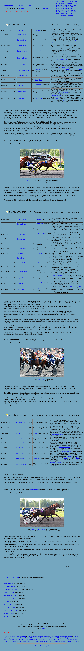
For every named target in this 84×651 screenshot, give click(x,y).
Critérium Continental (67, 639)
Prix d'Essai (42, 639)
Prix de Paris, (55, 636)
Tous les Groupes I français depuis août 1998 (17, 5)
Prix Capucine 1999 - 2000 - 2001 (67, 1)
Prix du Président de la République (14, 639)
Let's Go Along (41, 233)
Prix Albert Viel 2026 (66, 15)
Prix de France (32, 636)
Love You (38, 45)
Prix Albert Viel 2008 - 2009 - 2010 (66, 7)
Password (39, 253)
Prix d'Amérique (21, 636)
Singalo (39, 219)
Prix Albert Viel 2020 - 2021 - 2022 (66, 12)
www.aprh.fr (44, 8)
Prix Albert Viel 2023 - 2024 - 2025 (66, 14)
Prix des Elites (48, 641)
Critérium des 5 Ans (53, 639)
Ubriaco (37, 30)
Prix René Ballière (31, 639)
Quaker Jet (36, 433)
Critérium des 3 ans (60, 641)
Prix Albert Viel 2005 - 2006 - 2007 (66, 5)
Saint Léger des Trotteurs (69, 638)
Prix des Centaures (43, 636)
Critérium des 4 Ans (54, 638)
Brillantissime (19, 458)
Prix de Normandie (15, 641)
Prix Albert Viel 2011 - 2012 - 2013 (66, 8)
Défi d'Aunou (40, 228)
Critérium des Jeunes (62, 59)
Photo (64, 38)
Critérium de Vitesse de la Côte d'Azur (22, 638)
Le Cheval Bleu (22, 8)
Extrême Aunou (41, 288)
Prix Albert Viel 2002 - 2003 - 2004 (66, 3)
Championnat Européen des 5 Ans (33, 641)
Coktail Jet (40, 282)
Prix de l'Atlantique (41, 638)
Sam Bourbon (39, 34)
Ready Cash (38, 80)
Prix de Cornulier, (10, 636)
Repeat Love (40, 262)
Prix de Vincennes (73, 641)
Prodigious (38, 84)
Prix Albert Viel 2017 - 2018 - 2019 (66, 10)
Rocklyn (39, 243)
